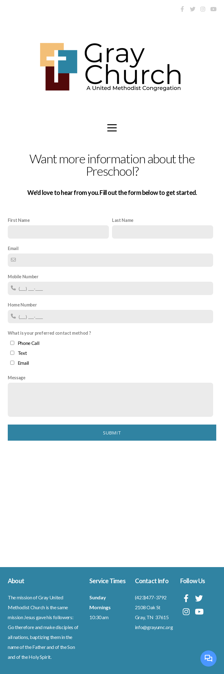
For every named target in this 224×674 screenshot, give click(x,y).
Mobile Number (23, 276)
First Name (19, 220)
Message (16, 377)
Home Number (22, 304)
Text (22, 353)
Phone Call (28, 343)
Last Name (122, 220)
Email (13, 248)
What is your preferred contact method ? (49, 333)
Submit (112, 433)
